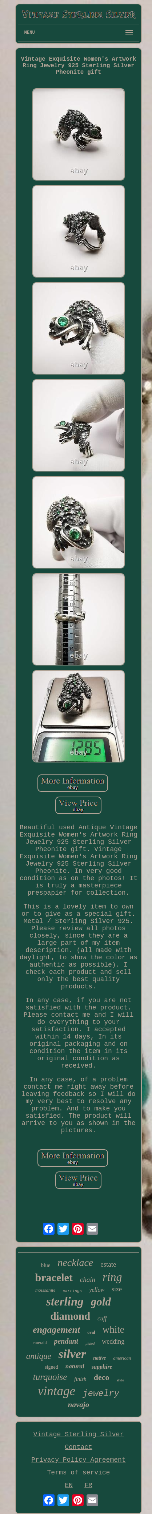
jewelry (101, 1393)
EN (69, 1485)
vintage (56, 1391)
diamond (70, 1316)
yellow (96, 1290)
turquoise (50, 1377)
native (99, 1358)
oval (91, 1332)
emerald (40, 1342)
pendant (66, 1341)
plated (90, 1343)
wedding (113, 1341)
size (117, 1289)
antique (38, 1356)
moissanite (45, 1290)
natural (74, 1366)
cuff (102, 1318)
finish (80, 1379)
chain (87, 1279)
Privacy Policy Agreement (78, 1460)
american (122, 1358)
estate (108, 1264)
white (113, 1329)
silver (72, 1354)
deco (101, 1377)
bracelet (54, 1277)
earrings (72, 1291)
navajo (78, 1404)
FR (88, 1485)
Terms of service (78, 1472)
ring (112, 1276)
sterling (65, 1301)
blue (45, 1265)
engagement (56, 1329)
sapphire (102, 1367)
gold (101, 1301)
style (120, 1380)
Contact (78, 1447)
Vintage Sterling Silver (78, 1434)
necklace (75, 1262)
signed (51, 1367)
